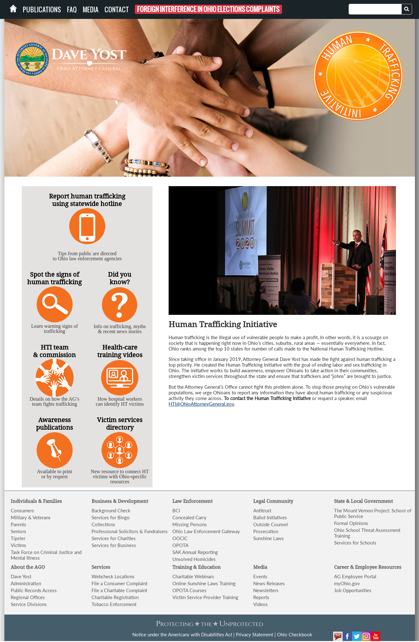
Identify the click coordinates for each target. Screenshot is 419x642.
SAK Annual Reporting (195, 552)
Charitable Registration (115, 597)
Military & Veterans (31, 517)
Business (102, 501)
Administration (26, 583)
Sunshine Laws (268, 538)
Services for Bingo (111, 517)
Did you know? (119, 278)
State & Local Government (363, 501)
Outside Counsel (270, 524)
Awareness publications (54, 423)
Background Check (111, 510)
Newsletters (265, 590)
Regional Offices (28, 597)
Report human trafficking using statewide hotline (87, 200)
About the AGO (28, 567)
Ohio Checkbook (294, 634)
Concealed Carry (189, 517)
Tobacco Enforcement (114, 604)
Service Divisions (29, 604)
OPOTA (180, 545)
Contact (117, 9)
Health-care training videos (119, 351)
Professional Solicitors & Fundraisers (130, 531)
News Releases (269, 583)
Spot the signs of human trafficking (54, 278)
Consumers (22, 510)
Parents (18, 524)
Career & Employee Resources (367, 567)
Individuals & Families (36, 501)
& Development (130, 501)
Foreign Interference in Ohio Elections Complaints (208, 9)
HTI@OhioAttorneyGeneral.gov (201, 404)
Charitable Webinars (193, 576)
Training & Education (196, 567)
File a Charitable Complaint (119, 590)
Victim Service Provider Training (205, 597)
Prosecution (265, 531)
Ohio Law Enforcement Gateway (206, 531)
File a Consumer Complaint (119, 583)
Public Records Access (34, 590)
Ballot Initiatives (270, 517)
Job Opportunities (352, 590)
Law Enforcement (192, 501)
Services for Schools (355, 542)
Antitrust (262, 510)
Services (101, 567)
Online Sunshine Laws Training (204, 583)
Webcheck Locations (113, 576)
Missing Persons (189, 524)
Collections (103, 524)
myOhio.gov (347, 583)
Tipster (18, 538)
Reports (261, 597)
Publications (42, 9)
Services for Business (114, 545)
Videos (260, 604)
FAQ (72, 9)
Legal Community (273, 501)
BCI (176, 510)
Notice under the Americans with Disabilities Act (182, 634)
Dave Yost (21, 576)
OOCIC (180, 538)
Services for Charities (114, 538)
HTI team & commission (54, 351)
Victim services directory (119, 423)
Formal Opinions (351, 523)
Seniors (18, 531)
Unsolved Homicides (194, 559)
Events (260, 576)
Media (91, 9)
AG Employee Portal (355, 576)
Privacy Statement (254, 634)
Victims (18, 545)
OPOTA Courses (189, 590)
